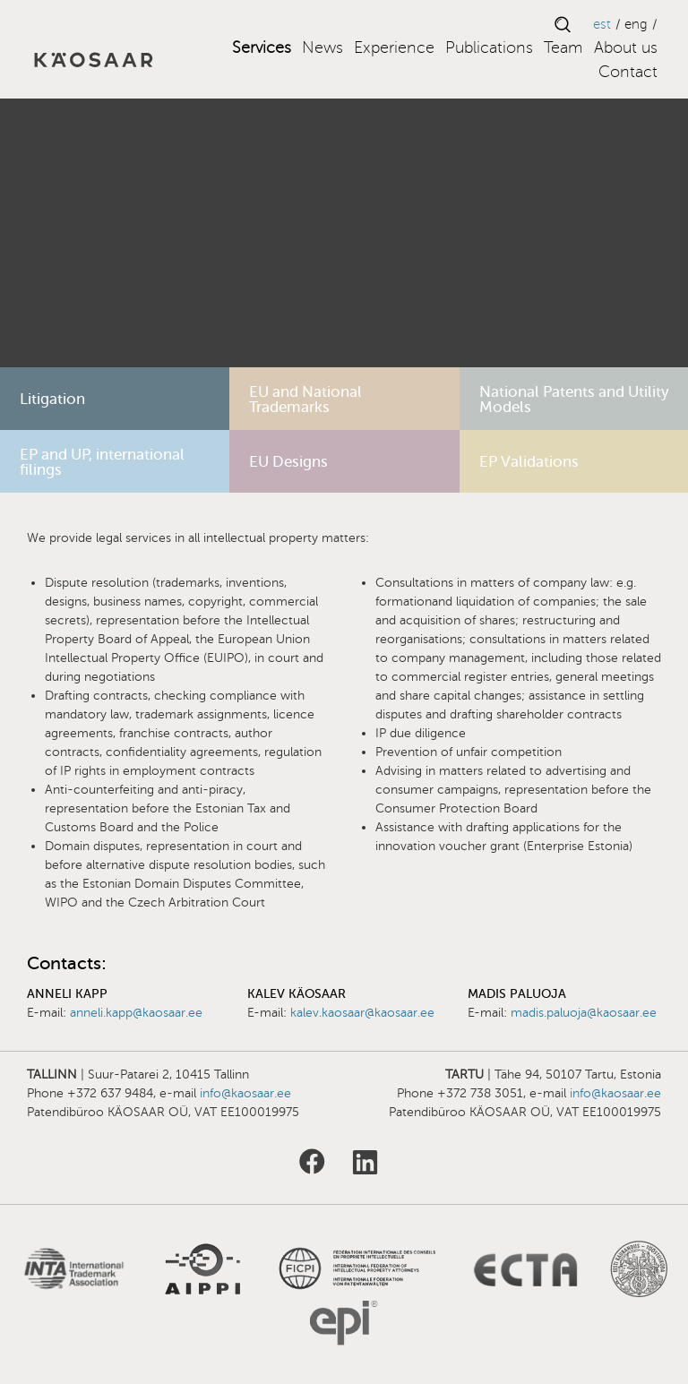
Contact (628, 72)
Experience (394, 47)
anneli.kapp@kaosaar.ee (136, 1012)
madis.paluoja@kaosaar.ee (584, 1012)
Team (563, 47)
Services (261, 47)
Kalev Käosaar (296, 994)
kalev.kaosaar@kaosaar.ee (362, 1012)
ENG (636, 24)
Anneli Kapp (67, 994)
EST (602, 24)
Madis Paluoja (517, 994)
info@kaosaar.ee (245, 1093)
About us (626, 47)
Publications (489, 47)
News (322, 47)
